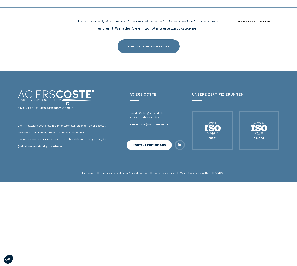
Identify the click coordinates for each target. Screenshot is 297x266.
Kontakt (209, 3)
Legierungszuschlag (236, 3)
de (269, 3)
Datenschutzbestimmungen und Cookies (124, 257)
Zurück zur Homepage (148, 130)
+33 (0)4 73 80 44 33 (154, 208)
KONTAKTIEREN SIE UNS (149, 229)
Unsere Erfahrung (98, 21)
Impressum (88, 257)
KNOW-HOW (127, 21)
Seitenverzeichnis (164, 257)
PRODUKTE (150, 21)
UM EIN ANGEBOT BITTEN (253, 21)
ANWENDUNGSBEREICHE (181, 21)
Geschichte (213, 21)
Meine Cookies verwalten (195, 257)
